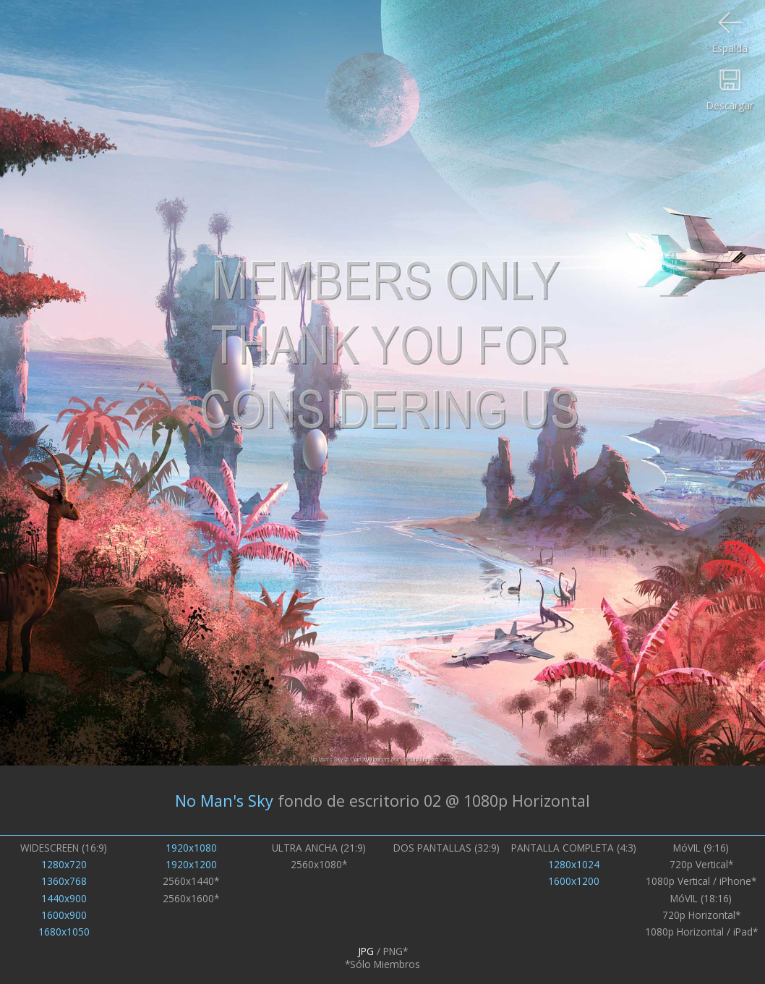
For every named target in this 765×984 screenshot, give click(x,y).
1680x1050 (64, 931)
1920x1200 (191, 864)
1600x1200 (573, 881)
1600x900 (64, 915)
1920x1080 (191, 847)
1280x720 (64, 864)
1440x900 (64, 898)
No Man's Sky (224, 800)
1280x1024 (573, 864)
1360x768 (64, 881)
